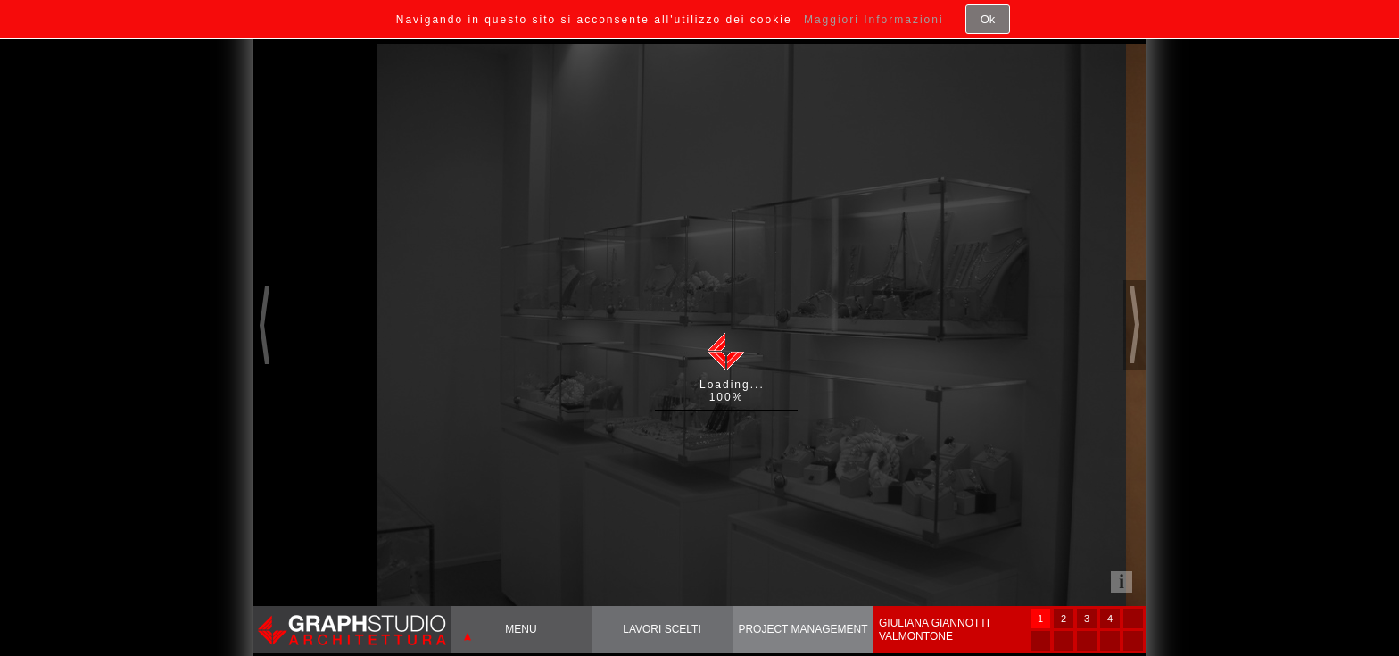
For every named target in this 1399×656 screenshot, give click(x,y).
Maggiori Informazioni (874, 19)
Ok (988, 19)
